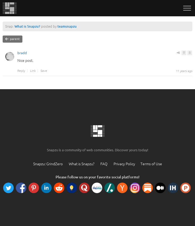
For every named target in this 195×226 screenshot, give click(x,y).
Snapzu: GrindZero (48, 164)
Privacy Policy (124, 164)
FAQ (104, 164)
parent (12, 39)
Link (33, 70)
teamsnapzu (67, 26)
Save (44, 70)
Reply (21, 70)
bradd (22, 53)
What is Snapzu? (27, 26)
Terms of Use (151, 164)
